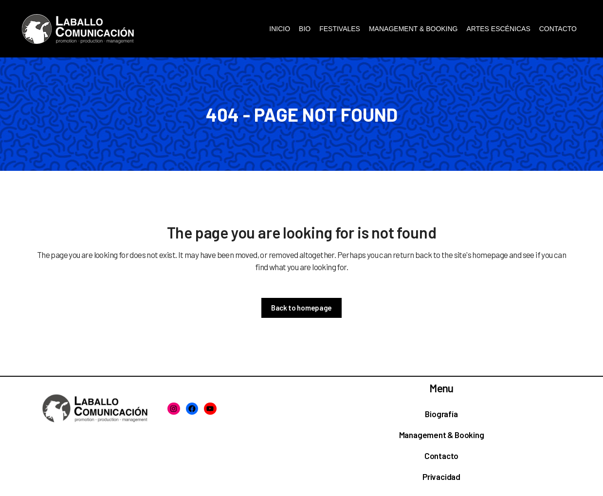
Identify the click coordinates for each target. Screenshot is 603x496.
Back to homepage (301, 307)
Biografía (441, 414)
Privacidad (441, 476)
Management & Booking (441, 435)
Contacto (441, 455)
